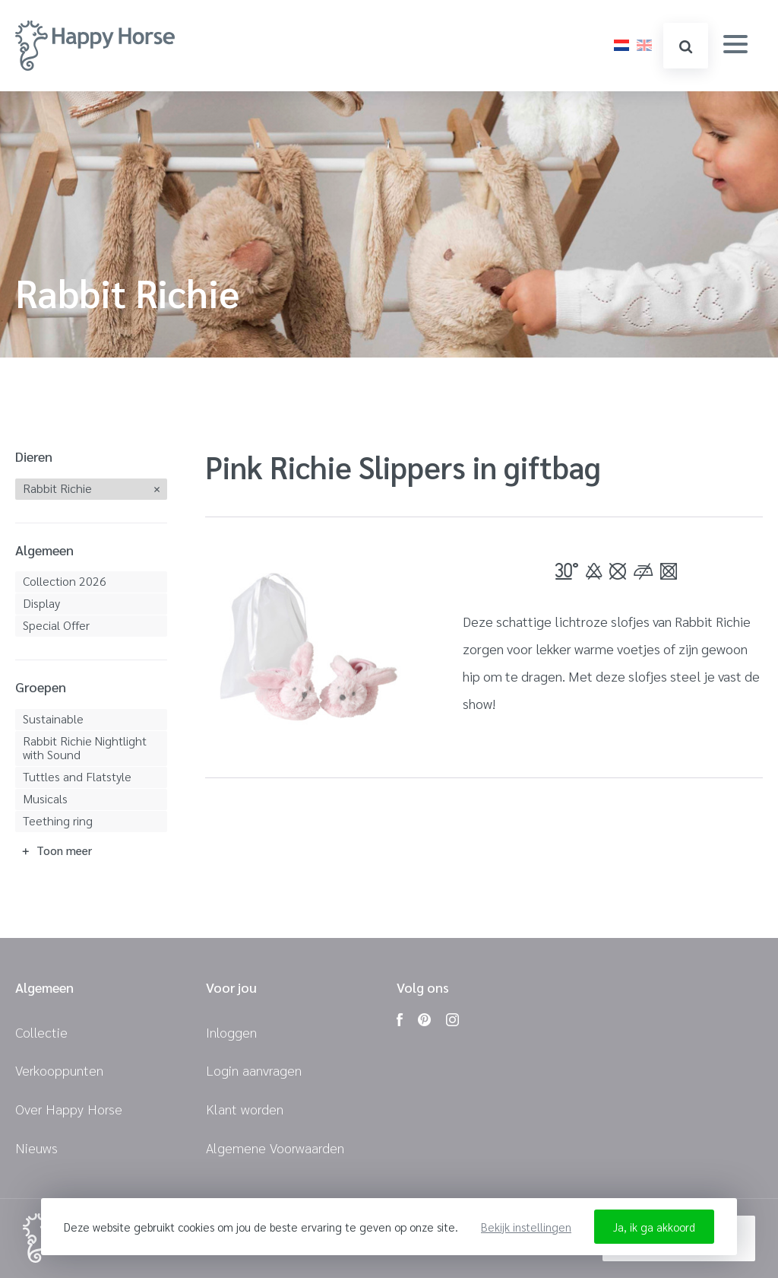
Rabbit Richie (57, 488)
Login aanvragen (254, 1070)
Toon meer (64, 850)
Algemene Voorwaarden (275, 1147)
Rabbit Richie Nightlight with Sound (85, 747)
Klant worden (244, 1108)
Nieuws (36, 1147)
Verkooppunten (59, 1070)
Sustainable (53, 718)
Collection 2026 (64, 581)
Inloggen (231, 1032)
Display (41, 603)
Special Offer (56, 625)
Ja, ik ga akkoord (654, 1226)
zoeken (685, 46)
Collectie (41, 1032)
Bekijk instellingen (526, 1226)
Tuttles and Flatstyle (77, 776)
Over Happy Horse (68, 1108)
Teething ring (58, 820)
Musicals (45, 798)
